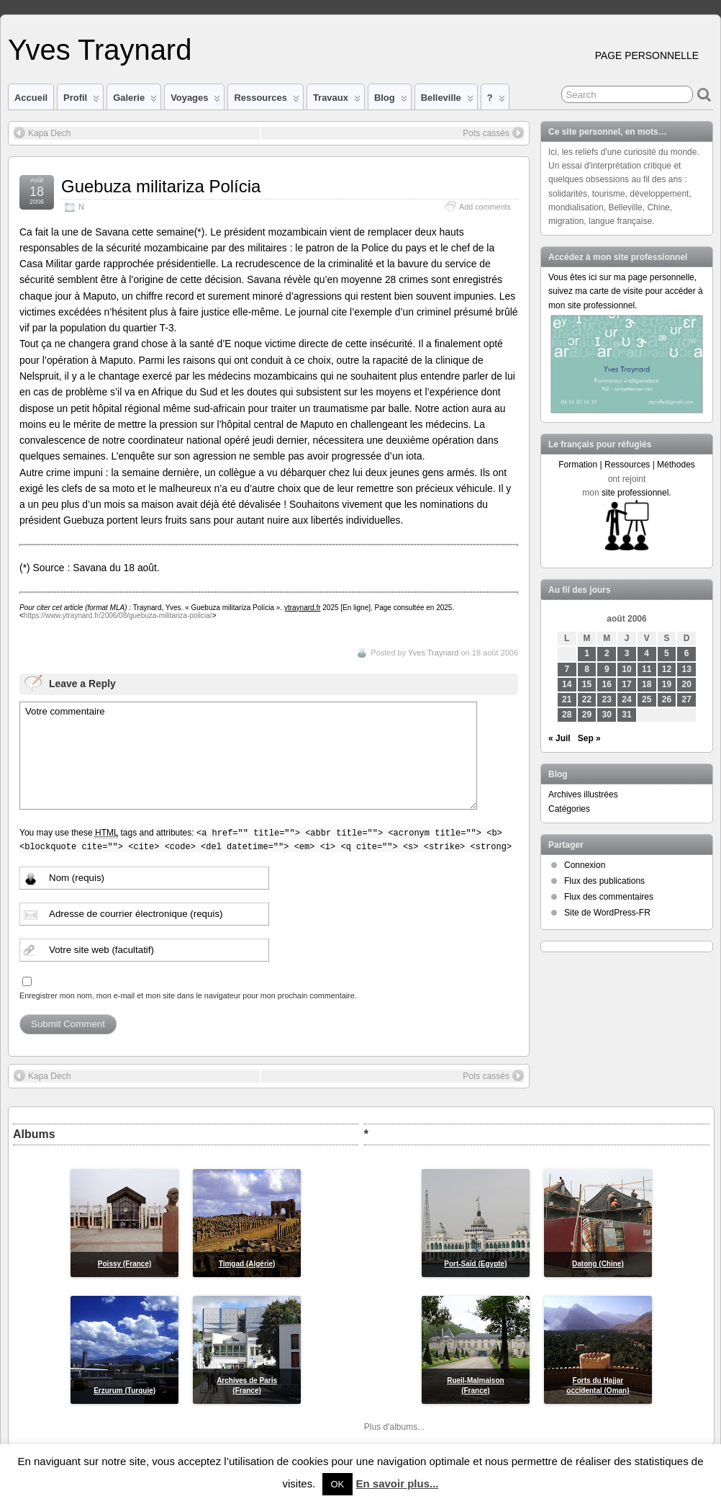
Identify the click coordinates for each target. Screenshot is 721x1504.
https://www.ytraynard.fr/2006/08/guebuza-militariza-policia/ (118, 615)
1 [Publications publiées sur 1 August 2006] (586, 653)
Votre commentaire (248, 756)
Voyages (195, 100)
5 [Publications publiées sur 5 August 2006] (666, 653)
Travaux (336, 100)
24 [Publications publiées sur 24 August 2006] (626, 699)
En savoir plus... (396, 1483)
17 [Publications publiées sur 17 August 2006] (626, 684)
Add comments (485, 206)
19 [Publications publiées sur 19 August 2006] (666, 684)
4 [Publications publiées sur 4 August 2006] (646, 653)
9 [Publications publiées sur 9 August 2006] (606, 669)
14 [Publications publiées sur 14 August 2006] (566, 684)
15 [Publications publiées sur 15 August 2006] (586, 684)
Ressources (266, 100)
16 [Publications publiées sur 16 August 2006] (607, 684)
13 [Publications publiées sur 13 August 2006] (686, 669)
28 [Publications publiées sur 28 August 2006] (566, 715)
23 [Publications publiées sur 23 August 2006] (607, 699)
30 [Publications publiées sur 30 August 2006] (607, 715)
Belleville (447, 100)
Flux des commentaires (608, 897)
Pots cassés (493, 132)
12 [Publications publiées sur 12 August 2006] (666, 669)
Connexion (584, 865)
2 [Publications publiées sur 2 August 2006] (606, 653)
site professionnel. (636, 493)
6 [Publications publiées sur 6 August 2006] (686, 653)
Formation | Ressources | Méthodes (626, 465)
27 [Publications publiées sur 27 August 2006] (686, 699)
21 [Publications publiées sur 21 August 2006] (566, 699)
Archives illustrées (583, 794)
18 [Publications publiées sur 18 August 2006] (646, 684)
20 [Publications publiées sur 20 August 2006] (686, 684)
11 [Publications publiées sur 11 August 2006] (646, 669)
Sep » (589, 738)
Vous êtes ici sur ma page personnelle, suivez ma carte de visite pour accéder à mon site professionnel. (625, 291)
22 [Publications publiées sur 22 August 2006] (586, 699)
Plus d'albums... (394, 1427)
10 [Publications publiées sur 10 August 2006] (626, 669)
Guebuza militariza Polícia (160, 186)
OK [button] (338, 1484)
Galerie (135, 100)
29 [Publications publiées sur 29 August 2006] (586, 715)
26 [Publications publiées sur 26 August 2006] (666, 699)
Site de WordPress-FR (607, 913)
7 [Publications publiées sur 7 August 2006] (566, 669)
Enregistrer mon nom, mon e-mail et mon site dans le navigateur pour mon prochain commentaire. (188, 995)
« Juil (559, 738)
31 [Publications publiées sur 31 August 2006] (626, 715)
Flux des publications (604, 881)
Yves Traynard (99, 50)
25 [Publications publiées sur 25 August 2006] (646, 699)
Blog (390, 100)
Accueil (30, 97)
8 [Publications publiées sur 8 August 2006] (586, 669)
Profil (81, 100)
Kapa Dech (42, 132)
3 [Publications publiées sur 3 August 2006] (627, 653)
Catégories (569, 809)
